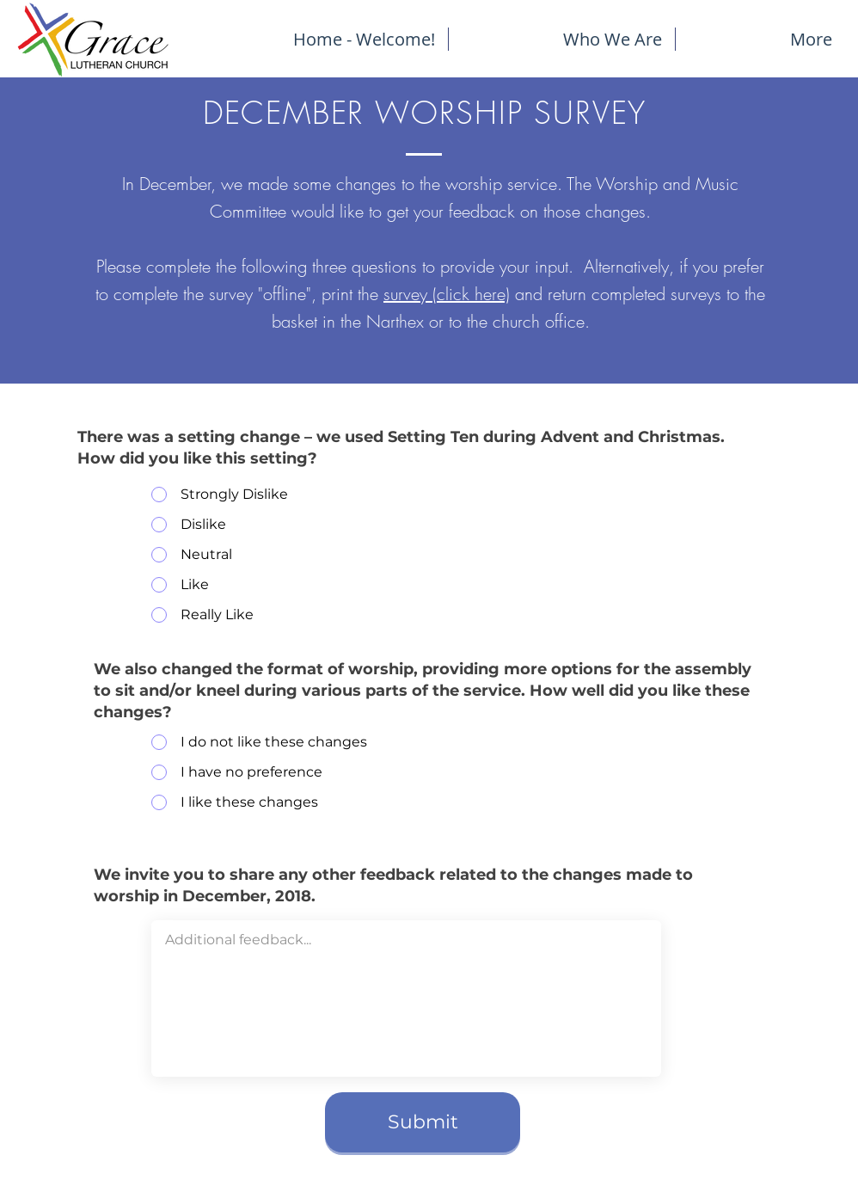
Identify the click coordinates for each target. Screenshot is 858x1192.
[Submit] (422, 1122)
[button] (760, 39)
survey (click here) (446, 293)
